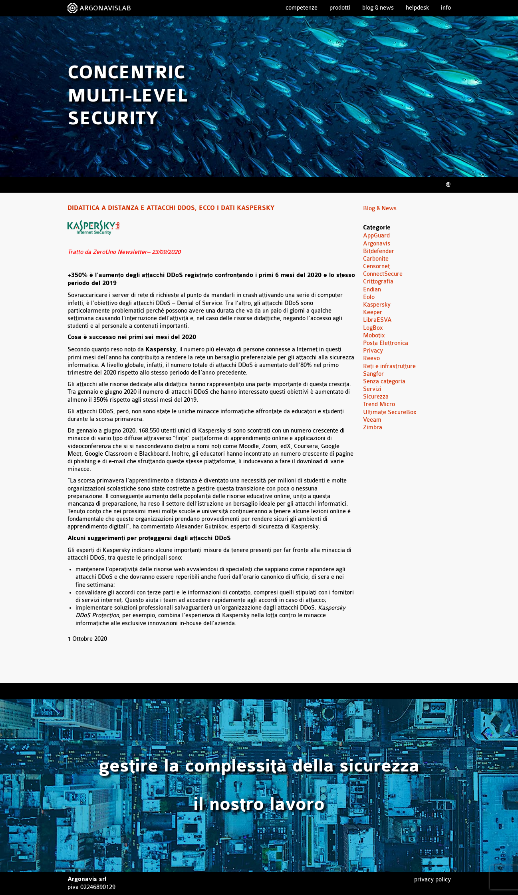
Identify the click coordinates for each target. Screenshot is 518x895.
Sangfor (373, 374)
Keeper (372, 312)
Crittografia (378, 281)
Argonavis (376, 243)
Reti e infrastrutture (389, 366)
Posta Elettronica (385, 343)
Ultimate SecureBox (390, 412)
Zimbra (372, 427)
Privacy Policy (432, 879)
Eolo (369, 297)
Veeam (372, 420)
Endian (372, 289)
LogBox (373, 328)
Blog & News (378, 7)
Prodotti (339, 7)
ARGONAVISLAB (105, 8)
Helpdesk (417, 7)
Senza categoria (384, 381)
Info (446, 7)
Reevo (371, 358)
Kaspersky (377, 304)
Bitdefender (378, 251)
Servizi (372, 389)
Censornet (376, 266)
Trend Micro (379, 404)
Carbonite (376, 258)
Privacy (373, 350)
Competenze (302, 7)
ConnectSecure (383, 274)
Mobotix (374, 335)
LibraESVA (377, 320)
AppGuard (376, 235)
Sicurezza (376, 396)
